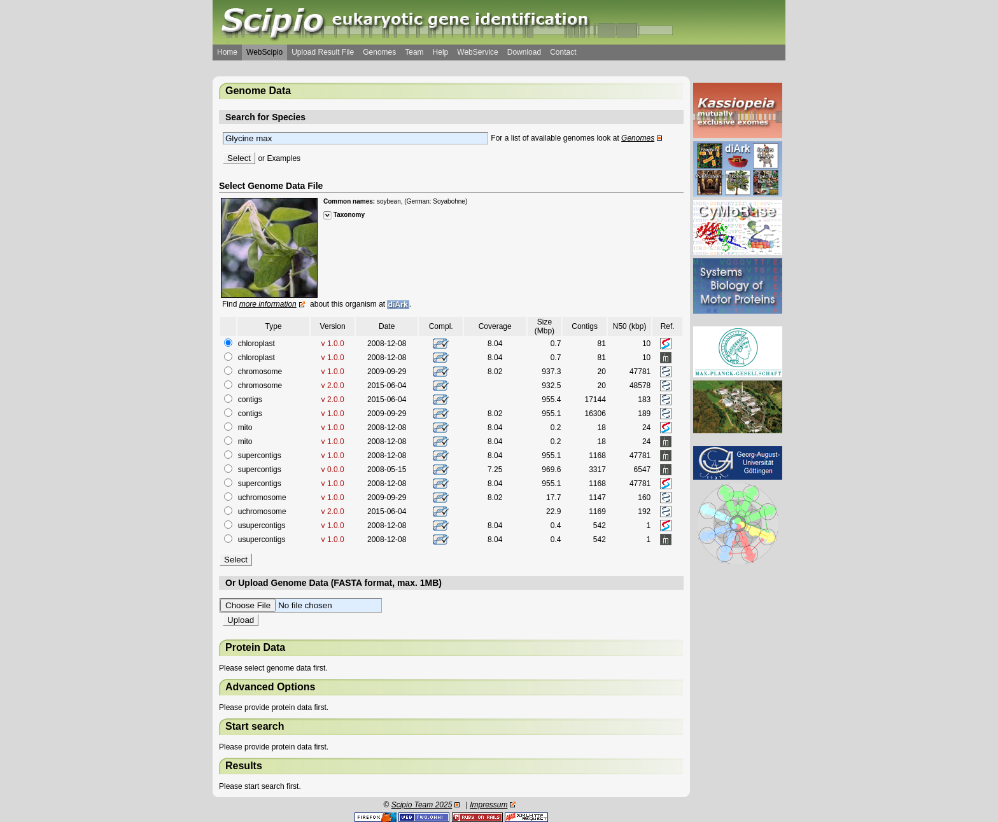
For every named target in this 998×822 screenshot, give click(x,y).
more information (268, 304)
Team (414, 52)
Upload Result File (323, 52)
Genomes (379, 52)
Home (227, 52)
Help (441, 52)
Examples (283, 158)
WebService (477, 52)
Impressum (488, 804)
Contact (563, 52)
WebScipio (264, 52)
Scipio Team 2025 (422, 804)
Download (524, 52)
